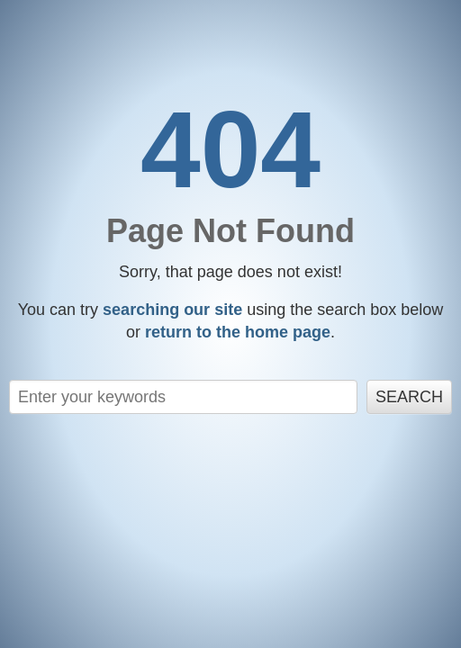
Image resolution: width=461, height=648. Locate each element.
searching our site (172, 310)
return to (237, 332)
